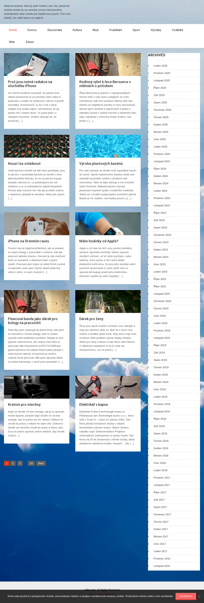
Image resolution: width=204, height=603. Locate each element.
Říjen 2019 (160, 345)
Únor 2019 (160, 389)
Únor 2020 (160, 315)
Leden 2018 (160, 470)
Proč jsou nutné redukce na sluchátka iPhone (30, 84)
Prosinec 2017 (162, 477)
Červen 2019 (161, 367)
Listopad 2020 (162, 293)
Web (12, 42)
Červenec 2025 (162, 109)
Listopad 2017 (162, 485)
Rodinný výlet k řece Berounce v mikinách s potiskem (105, 84)
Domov (32, 30)
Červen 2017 (161, 521)
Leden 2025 (160, 146)
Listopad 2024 (162, 161)
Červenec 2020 (162, 301)
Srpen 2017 (160, 507)
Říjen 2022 (160, 279)
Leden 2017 (160, 551)
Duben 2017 (161, 529)
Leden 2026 (160, 65)
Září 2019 (159, 352)
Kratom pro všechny (24, 404)
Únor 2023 (160, 264)
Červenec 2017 (162, 514)
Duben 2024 (161, 176)
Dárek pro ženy (91, 319)
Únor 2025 (160, 139)
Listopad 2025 (162, 80)
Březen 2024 (161, 183)
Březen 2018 (161, 455)
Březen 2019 (161, 382)
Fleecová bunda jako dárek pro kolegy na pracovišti (33, 321)
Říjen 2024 (160, 168)
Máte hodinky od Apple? (98, 241)
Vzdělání (177, 30)
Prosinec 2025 (162, 73)
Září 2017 (159, 499)
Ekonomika (55, 30)
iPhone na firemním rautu (28, 241)
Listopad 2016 (162, 565)
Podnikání (115, 30)
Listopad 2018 (162, 411)
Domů (13, 30)
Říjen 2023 (160, 212)
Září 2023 (159, 220)
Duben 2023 (161, 249)
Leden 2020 (160, 323)
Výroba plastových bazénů (101, 163)
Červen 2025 (161, 117)
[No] (199, 596)
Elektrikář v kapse (93, 404)
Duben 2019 (161, 374)
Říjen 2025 (160, 87)
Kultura (77, 30)
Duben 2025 (161, 124)
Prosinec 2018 (162, 404)
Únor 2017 (160, 543)
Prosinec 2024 (162, 153)
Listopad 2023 (162, 205)
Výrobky (156, 30)
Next (41, 463)
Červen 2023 (161, 242)
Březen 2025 (161, 131)
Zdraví (30, 42)
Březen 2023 (161, 256)
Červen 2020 (161, 308)
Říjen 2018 (160, 418)
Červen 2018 (161, 440)
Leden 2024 (160, 190)
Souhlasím (186, 596)
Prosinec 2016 (162, 558)
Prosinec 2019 (162, 330)
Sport (136, 30)
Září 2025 (159, 95)
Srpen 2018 (160, 433)
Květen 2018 (161, 448)
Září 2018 (159, 426)
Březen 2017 (161, 536)
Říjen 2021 (160, 286)
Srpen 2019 (160, 359)
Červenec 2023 (162, 234)
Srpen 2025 (160, 102)
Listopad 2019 (162, 337)
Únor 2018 (160, 462)
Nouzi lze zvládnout (24, 163)
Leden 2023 (160, 271)
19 (31, 463)
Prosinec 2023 (162, 198)
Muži (96, 30)
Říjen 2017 (160, 492)
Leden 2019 (160, 396)
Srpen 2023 (160, 227)
